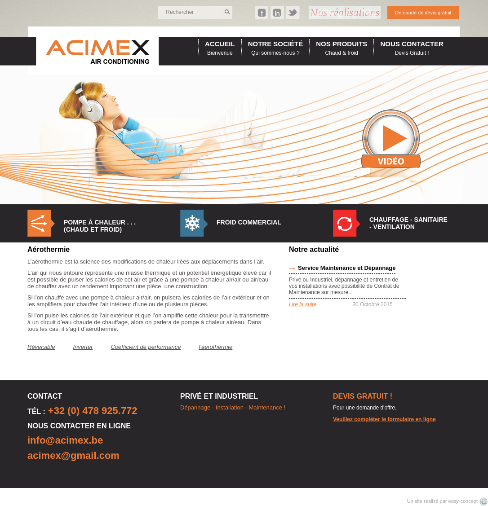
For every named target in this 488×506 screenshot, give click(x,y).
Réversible (41, 346)
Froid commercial (249, 222)
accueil (220, 44)
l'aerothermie (216, 346)
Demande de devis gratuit (423, 12)
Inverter (83, 346)
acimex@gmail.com (73, 455)
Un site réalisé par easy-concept (443, 501)
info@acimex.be (65, 440)
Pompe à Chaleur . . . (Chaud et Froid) (100, 226)
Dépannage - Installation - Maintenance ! (232, 407)
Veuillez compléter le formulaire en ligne (384, 419)
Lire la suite (302, 304)
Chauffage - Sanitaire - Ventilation (408, 223)
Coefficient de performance (146, 346)
